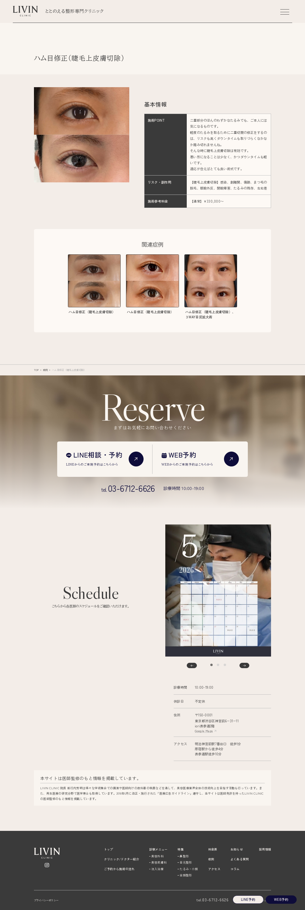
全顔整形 (186, 875)
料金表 (212, 849)
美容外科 (157, 856)
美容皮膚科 (158, 862)
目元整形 (186, 862)
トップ (108, 849)
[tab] (211, 665)
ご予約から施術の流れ (119, 869)
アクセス (214, 869)
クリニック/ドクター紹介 (121, 859)
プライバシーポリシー (46, 900)
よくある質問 (240, 859)
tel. (128, 488)
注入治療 (157, 869)
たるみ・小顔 (189, 869)
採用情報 (265, 849)
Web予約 (281, 899)
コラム (235, 869)
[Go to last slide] (192, 665)
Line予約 (248, 899)
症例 (45, 370)
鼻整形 (184, 856)
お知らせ (237, 849)
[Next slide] (244, 665)
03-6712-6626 (212, 900)
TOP (36, 370)
